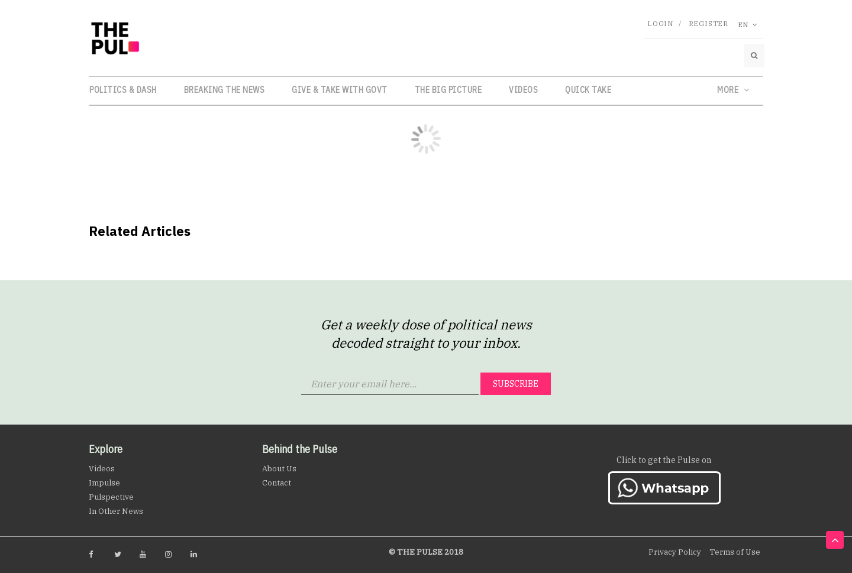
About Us (279, 469)
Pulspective (111, 497)
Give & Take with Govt (340, 90)
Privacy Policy (674, 552)
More (733, 90)
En (747, 24)
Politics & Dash (123, 90)
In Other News (116, 511)
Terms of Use (734, 552)
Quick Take (588, 90)
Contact (276, 483)
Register (708, 23)
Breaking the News (224, 90)
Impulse (104, 483)
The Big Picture (448, 90)
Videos (523, 90)
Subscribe (515, 383)
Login (660, 23)
